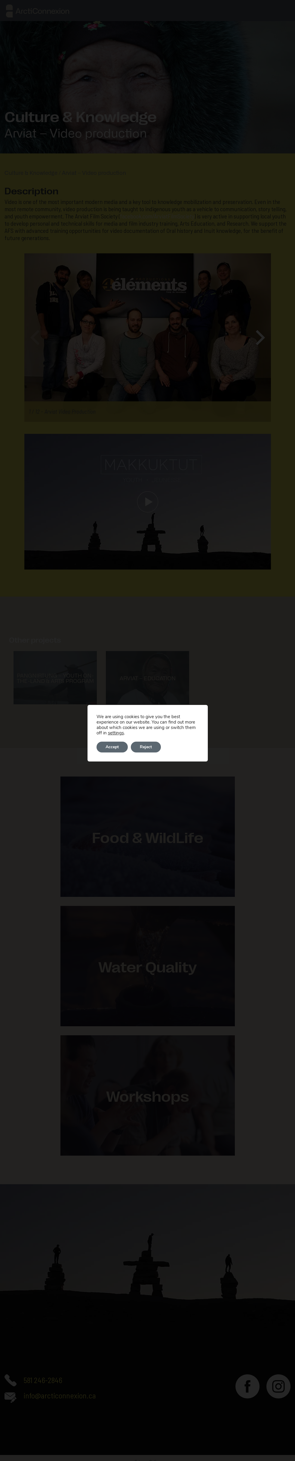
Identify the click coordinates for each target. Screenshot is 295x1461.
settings (116, 733)
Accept (112, 747)
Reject (146, 747)
